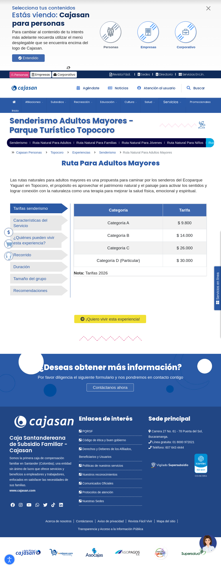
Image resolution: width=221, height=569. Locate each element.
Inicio (15, 104)
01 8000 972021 (183, 442)
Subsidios (57, 102)
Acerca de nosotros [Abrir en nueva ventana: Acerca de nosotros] (59, 521)
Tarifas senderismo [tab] (30, 208)
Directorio (164, 74)
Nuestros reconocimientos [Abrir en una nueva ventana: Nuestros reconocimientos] (98, 474)
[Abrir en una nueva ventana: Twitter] (45, 505)
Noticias (117, 88)
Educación (107, 102)
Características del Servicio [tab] (30, 223)
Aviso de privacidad (111, 521)
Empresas (148, 47)
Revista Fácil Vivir (140, 521)
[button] (111, 35)
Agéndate (87, 88)
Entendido (28, 58)
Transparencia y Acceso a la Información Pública (110, 529)
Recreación (82, 102)
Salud (148, 102)
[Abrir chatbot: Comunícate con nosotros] (208, 543)
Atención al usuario (155, 88)
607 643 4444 (174, 447)
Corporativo (186, 47)
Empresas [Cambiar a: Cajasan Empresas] (41, 74)
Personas (111, 47)
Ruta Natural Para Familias (96, 142)
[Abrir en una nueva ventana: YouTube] (29, 505)
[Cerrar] (208, 8)
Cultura (129, 102)
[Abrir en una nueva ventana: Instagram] (21, 505)
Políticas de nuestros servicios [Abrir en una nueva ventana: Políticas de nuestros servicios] (101, 465)
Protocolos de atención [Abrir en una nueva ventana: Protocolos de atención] (96, 492)
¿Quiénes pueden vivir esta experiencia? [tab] (33, 240)
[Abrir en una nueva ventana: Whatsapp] (37, 505)
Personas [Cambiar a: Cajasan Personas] (19, 75)
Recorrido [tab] (22, 255)
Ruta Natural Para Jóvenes (142, 142)
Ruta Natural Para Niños (185, 142)
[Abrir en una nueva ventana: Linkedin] (61, 505)
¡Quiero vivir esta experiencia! (110, 319)
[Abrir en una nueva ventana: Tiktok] (53, 505)
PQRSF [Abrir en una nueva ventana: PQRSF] (86, 431)
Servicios (170, 101)
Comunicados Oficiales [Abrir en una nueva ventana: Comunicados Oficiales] (96, 483)
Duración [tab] (21, 266)
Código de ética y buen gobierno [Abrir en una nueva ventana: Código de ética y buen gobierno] (102, 440)
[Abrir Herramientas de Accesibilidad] (9, 559)
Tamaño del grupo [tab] (29, 278)
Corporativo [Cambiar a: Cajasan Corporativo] (64, 74)
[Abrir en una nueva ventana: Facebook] (12, 505)
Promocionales (200, 102)
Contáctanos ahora (110, 387)
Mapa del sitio (166, 521)
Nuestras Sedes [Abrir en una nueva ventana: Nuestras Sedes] (91, 501)
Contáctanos (84, 521)
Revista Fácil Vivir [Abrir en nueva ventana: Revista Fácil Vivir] (122, 74)
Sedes (143, 74)
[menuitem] (14, 105)
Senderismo (18, 142)
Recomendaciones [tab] (30, 290)
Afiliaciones (33, 102)
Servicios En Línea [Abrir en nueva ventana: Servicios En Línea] (192, 74)
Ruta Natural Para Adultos (52, 142)
